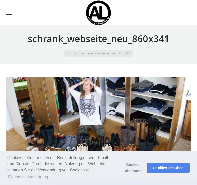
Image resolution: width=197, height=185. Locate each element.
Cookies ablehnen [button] (133, 168)
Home (71, 53)
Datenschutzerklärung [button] (28, 177)
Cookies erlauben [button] (168, 168)
